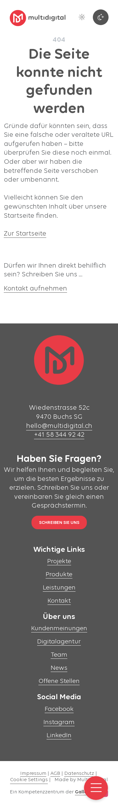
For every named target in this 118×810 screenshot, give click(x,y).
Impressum (33, 773)
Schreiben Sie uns (59, 522)
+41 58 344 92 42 (59, 435)
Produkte (59, 574)
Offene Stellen (59, 681)
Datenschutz (79, 773)
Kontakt (59, 601)
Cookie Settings (29, 779)
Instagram (59, 722)
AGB (55, 773)
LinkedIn (59, 735)
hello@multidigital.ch (59, 426)
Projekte (59, 561)
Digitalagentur (59, 641)
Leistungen (59, 587)
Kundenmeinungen (59, 628)
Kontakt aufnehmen (35, 288)
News (59, 668)
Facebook (59, 709)
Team (59, 655)
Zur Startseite (25, 233)
